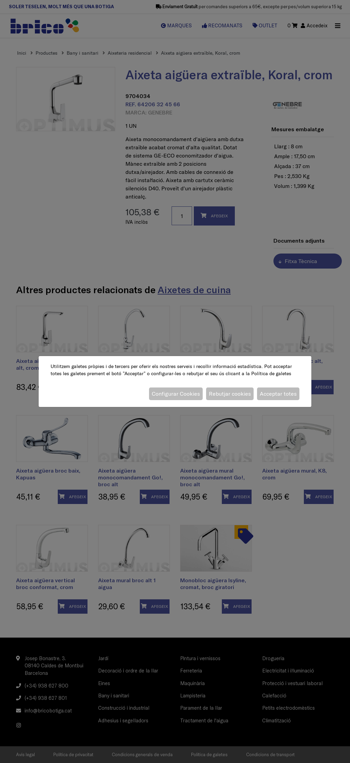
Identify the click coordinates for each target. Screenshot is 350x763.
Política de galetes (271, 373)
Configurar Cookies (176, 393)
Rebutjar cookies (230, 393)
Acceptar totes (278, 393)
